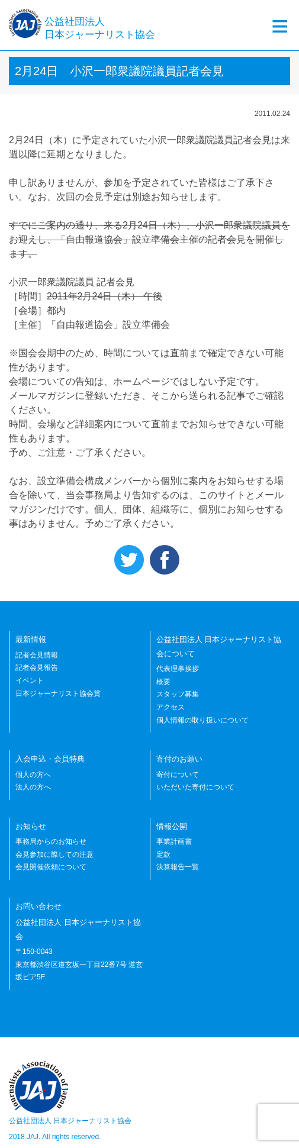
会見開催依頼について (50, 867)
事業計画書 (174, 841)
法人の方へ (33, 787)
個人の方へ (33, 774)
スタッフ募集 (177, 694)
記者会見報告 (36, 667)
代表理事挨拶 (177, 669)
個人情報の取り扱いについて (202, 720)
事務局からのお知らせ (50, 841)
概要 (163, 682)
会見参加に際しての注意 (54, 854)
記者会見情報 (36, 655)
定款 (163, 854)
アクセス (170, 707)
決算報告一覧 (177, 867)
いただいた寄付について (195, 787)
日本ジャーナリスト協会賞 (58, 693)
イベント (29, 680)
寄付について (177, 774)
